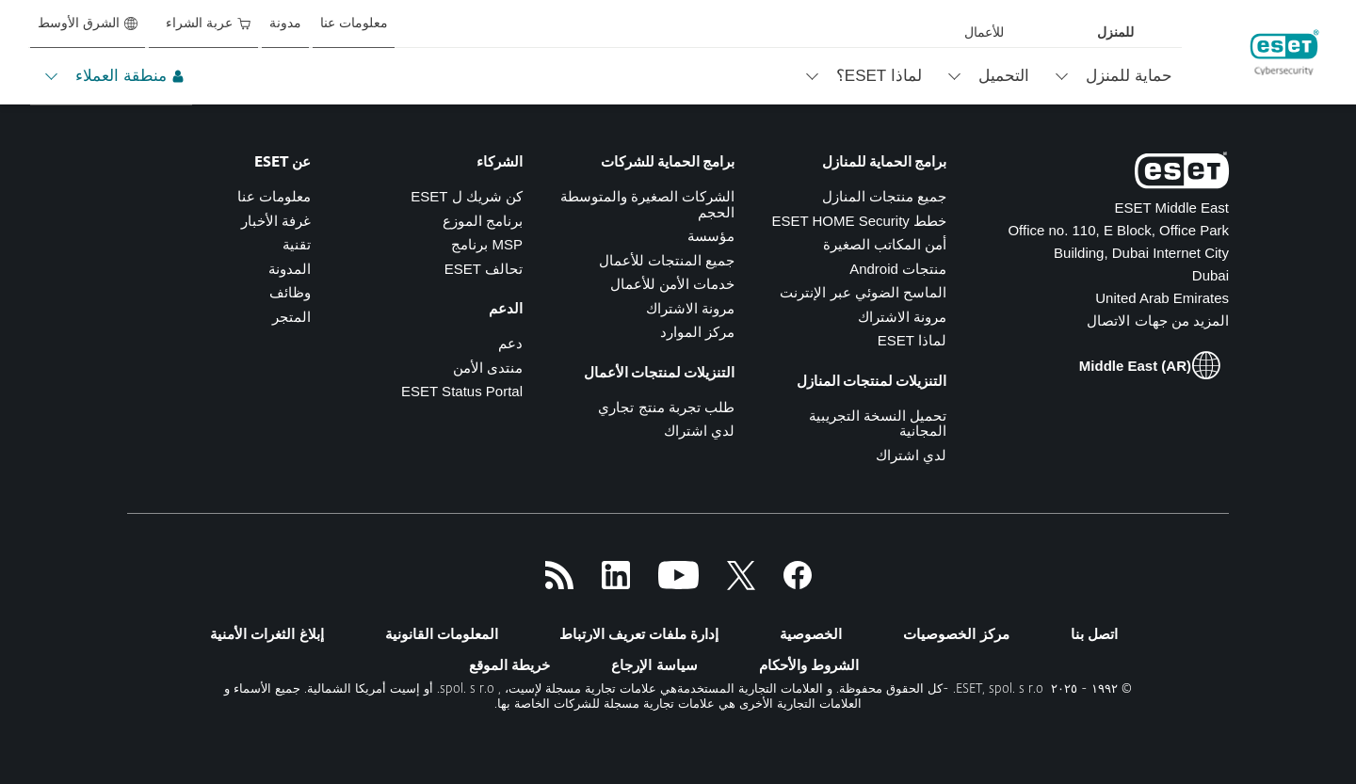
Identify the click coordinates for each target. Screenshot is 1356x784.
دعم (510, 343)
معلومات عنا (274, 196)
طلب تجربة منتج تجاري (666, 407)
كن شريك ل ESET (467, 196)
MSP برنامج (487, 244)
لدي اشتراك (911, 455)
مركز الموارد (697, 332)
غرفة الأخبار (276, 221)
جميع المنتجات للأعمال (666, 260)
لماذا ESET (912, 340)
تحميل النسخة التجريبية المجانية (877, 424)
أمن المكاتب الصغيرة (884, 244)
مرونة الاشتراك (902, 317)
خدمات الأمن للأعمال (672, 284)
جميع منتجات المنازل (884, 196)
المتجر (291, 317)
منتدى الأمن (488, 368)
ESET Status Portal (462, 391)
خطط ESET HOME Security (858, 221)
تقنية (296, 244)
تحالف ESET (483, 269)
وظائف (290, 292)
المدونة (289, 269)
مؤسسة (710, 236)
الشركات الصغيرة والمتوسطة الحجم (647, 204)
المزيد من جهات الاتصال (1158, 320)
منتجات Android (897, 269)
